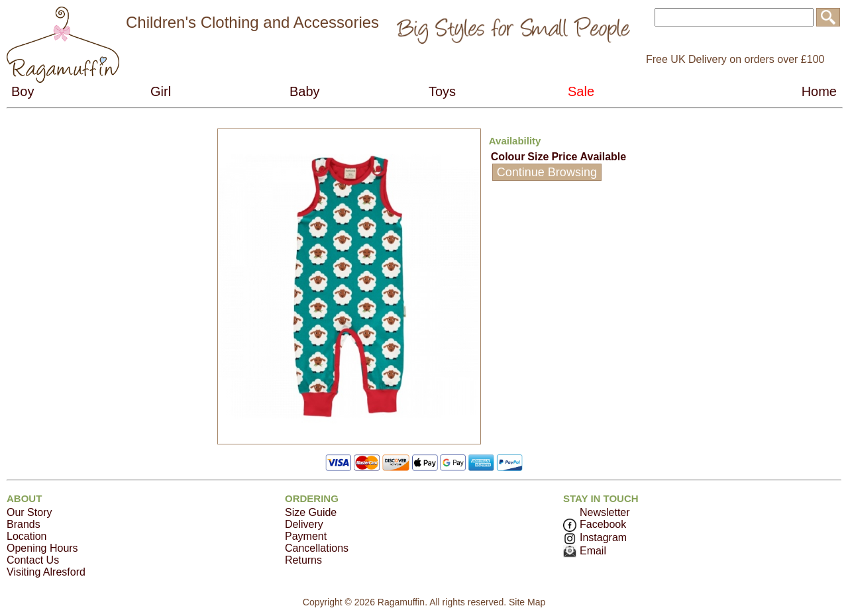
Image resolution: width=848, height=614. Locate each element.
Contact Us (33, 560)
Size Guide (311, 512)
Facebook (594, 524)
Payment (306, 536)
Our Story (29, 512)
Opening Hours (42, 548)
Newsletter (605, 512)
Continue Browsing (547, 172)
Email (584, 550)
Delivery (304, 524)
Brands (23, 524)
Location (27, 536)
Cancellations (316, 548)
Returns (303, 560)
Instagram (595, 537)
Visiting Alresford (46, 572)
